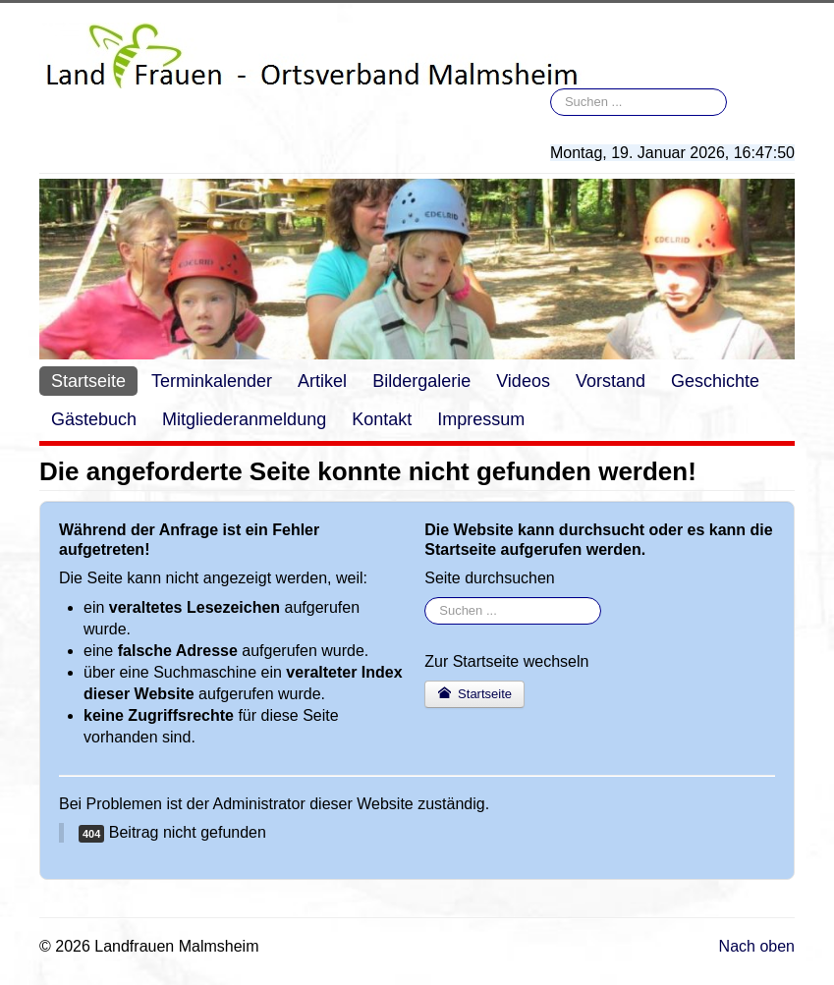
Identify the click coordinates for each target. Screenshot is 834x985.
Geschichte (715, 381)
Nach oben (757, 946)
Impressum (481, 419)
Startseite (88, 381)
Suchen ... (550, 88)
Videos (523, 381)
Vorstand (610, 381)
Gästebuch (94, 419)
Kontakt (382, 419)
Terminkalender (211, 381)
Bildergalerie (421, 381)
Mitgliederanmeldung (244, 419)
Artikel (322, 381)
